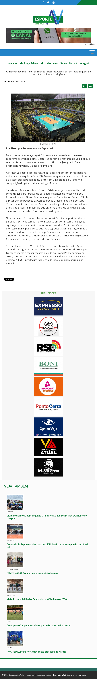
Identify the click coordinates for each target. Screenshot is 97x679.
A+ (84, 86)
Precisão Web (59, 675)
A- (90, 86)
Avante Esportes (42, 148)
